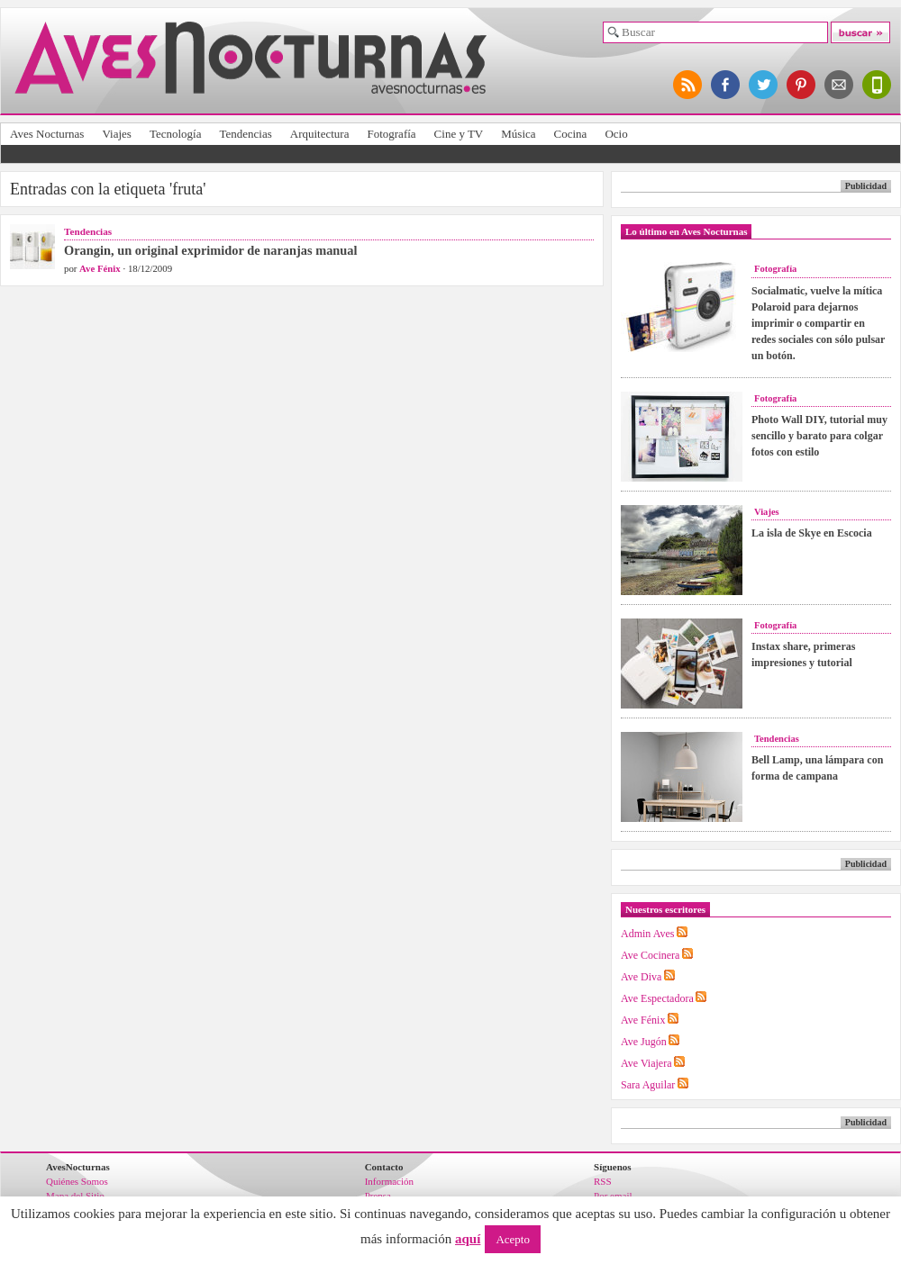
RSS (603, 1181)
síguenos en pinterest (802, 84)
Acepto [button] (513, 1239)
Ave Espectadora (657, 998)
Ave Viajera (646, 1063)
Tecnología (176, 133)
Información (389, 1181)
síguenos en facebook (726, 84)
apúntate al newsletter (839, 84)
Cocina (570, 133)
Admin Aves (647, 933)
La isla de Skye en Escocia (811, 533)
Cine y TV (459, 133)
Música (518, 133)
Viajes (116, 133)
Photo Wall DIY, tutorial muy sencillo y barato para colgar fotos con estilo (819, 435)
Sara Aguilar (648, 1085)
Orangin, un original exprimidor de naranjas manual (211, 250)
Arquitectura (320, 133)
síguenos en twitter (764, 84)
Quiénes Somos (77, 1181)
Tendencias (245, 133)
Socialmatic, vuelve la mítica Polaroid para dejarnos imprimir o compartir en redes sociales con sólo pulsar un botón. (818, 323)
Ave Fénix (100, 268)
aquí (467, 1239)
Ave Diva (641, 977)
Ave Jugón (644, 1041)
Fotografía (391, 133)
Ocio (616, 133)
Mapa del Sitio (75, 1195)
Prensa (378, 1195)
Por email (613, 1195)
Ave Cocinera (650, 955)
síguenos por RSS (688, 84)
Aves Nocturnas (47, 133)
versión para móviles (877, 84)
